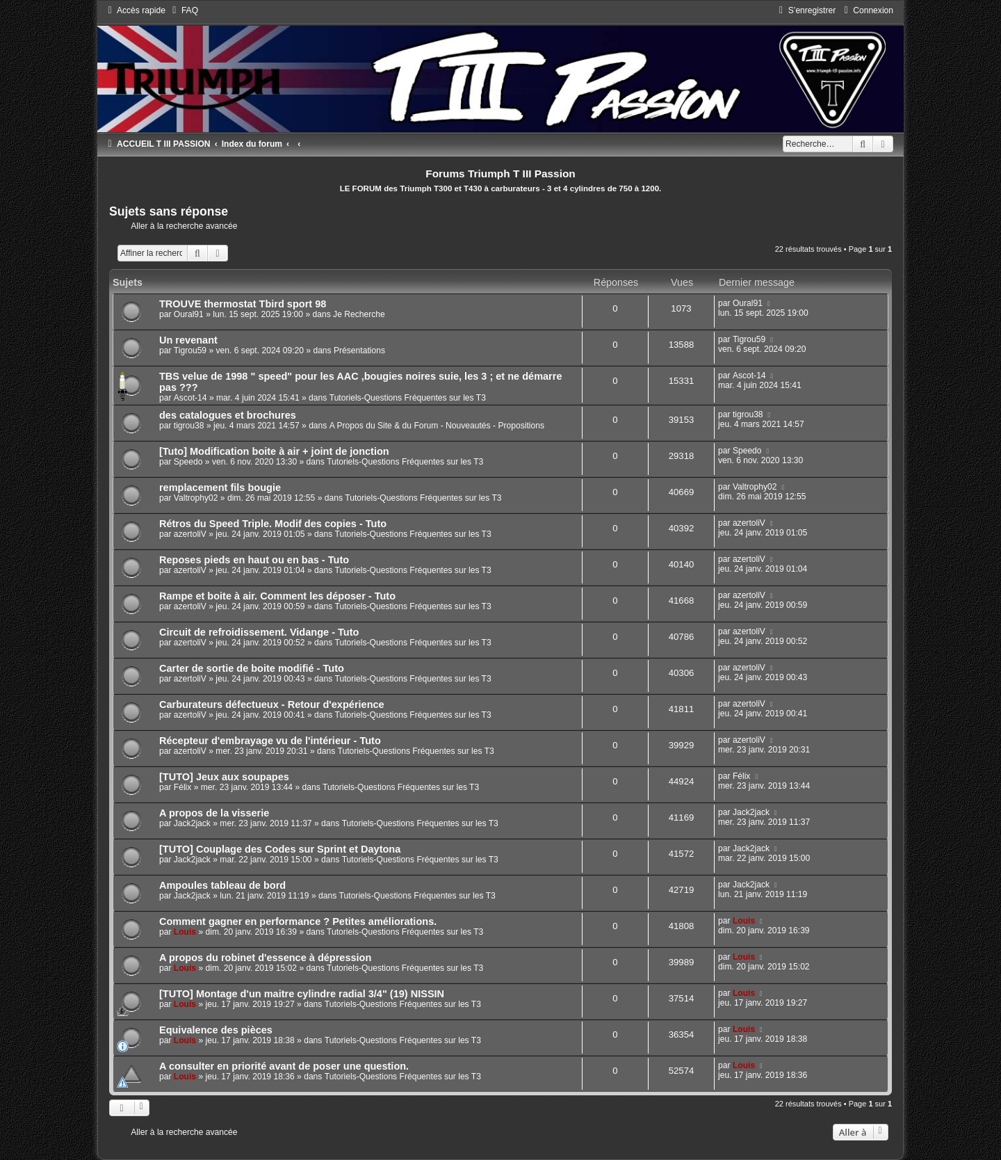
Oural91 (189, 314)
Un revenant (188, 340)
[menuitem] (183, 10)
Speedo (188, 462)
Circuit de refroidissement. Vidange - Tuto (259, 632)
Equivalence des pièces (215, 1030)
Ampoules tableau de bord (222, 885)
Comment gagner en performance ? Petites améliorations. (298, 921)
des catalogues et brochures (227, 415)
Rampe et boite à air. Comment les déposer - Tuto (277, 596)
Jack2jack (192, 823)
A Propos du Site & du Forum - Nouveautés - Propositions (436, 425)
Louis (185, 932)
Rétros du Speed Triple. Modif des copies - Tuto (272, 523)
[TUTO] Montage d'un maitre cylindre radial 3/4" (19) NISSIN (301, 993)
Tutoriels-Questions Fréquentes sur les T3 (407, 398)
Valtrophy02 (196, 498)
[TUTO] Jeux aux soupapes (224, 776)
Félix (183, 787)
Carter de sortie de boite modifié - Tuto (251, 668)
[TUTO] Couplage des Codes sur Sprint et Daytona (279, 849)
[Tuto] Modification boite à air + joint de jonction (274, 451)
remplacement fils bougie (220, 487)
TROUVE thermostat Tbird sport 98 (242, 303)
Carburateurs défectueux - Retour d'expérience (271, 704)
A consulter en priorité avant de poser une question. (284, 1066)
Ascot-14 (190, 398)
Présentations (359, 350)
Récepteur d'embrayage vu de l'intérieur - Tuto (270, 740)
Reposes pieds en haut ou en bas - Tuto (254, 559)
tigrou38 (189, 425)
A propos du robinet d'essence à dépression (265, 957)
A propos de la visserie (214, 813)
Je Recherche (359, 314)
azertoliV (190, 534)
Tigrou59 (190, 350)
